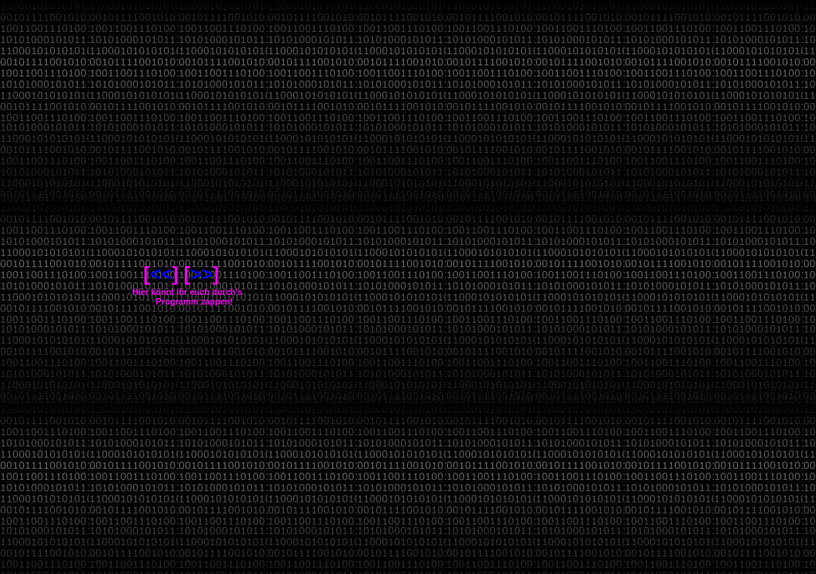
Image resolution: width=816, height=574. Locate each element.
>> (201, 274)
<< (161, 274)
